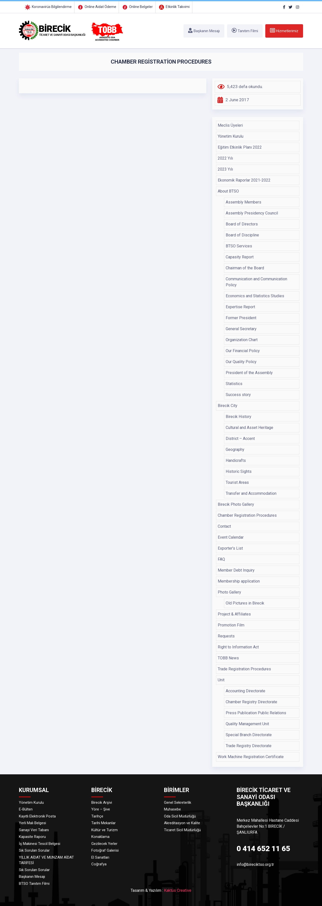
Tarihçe (97, 816)
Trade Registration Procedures (244, 669)
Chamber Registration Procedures (247, 515)
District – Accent (240, 438)
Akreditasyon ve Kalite (182, 823)
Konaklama (100, 836)
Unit (221, 680)
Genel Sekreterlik (177, 802)
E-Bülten (26, 809)
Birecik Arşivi (101, 802)
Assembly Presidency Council (252, 213)
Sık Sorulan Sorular (34, 850)
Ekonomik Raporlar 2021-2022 (244, 180)
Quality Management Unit (247, 723)
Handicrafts (236, 460)
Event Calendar (231, 537)
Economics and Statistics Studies (255, 296)
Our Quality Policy (241, 361)
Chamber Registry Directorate (251, 702)
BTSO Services (239, 246)
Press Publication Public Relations (256, 712)
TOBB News (228, 658)
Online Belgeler (137, 7)
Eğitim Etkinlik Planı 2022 (240, 147)
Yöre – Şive (100, 809)
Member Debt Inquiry (236, 570)
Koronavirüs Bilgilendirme (48, 7)
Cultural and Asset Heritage (249, 427)
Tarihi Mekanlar (103, 823)
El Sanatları (100, 857)
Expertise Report (240, 306)
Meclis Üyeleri (230, 125)
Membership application (239, 581)
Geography (235, 449)
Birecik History (238, 416)
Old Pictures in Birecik (245, 603)
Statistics (234, 383)
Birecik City (227, 405)
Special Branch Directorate (249, 734)
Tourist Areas (237, 482)
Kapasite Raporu (32, 836)
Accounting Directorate (245, 691)
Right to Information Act (238, 647)
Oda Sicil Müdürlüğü (180, 816)
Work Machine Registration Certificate (251, 756)
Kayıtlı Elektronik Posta (37, 816)
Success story (238, 394)
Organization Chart (242, 339)
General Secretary (241, 328)
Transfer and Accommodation (251, 493)
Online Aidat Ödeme (96, 7)
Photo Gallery (229, 592)
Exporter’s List (230, 548)
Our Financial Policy (243, 350)
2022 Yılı (225, 158)
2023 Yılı (225, 169)
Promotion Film (231, 625)
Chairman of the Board (245, 268)
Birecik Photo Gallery (236, 504)
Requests (226, 636)
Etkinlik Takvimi (174, 7)
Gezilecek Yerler (104, 843)
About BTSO (228, 191)
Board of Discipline (242, 235)
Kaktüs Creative (177, 890)
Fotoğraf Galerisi (105, 850)
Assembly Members (243, 202)
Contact (224, 526)
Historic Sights (239, 471)
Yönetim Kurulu (230, 136)
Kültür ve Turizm (104, 830)
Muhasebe (172, 809)
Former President (241, 317)
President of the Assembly (249, 372)
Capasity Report (240, 257)
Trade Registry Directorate (248, 745)
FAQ (221, 559)
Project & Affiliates (234, 614)
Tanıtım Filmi (245, 30)
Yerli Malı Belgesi (32, 823)
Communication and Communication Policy (256, 282)
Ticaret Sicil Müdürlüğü (182, 830)
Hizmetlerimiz (284, 30)
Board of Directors (242, 224)
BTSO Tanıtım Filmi (34, 883)
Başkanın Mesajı (204, 30)
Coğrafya (99, 864)
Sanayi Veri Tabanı (34, 830)
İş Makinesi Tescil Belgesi (39, 843)
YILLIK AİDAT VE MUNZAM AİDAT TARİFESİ (46, 860)
